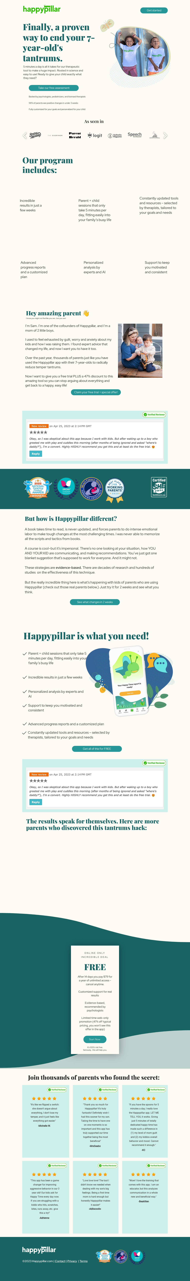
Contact (60, 1261)
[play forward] (165, 135)
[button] (154, 10)
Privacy (72, 1261)
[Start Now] (94, 1039)
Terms (84, 1261)
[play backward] (25, 135)
